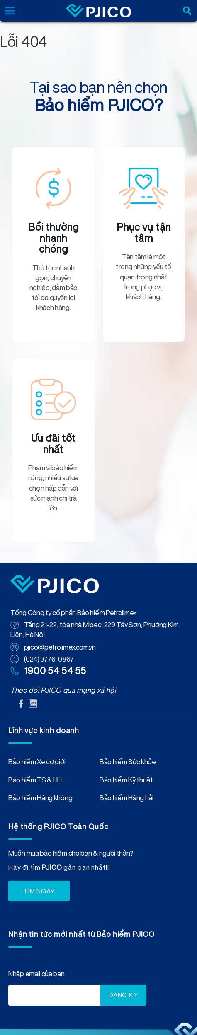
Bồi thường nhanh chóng (53, 238)
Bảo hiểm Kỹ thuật (126, 781)
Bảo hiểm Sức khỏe (128, 763)
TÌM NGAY (39, 891)
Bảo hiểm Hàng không (40, 799)
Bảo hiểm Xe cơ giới (36, 763)
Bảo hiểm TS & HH (35, 781)
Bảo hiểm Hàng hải (126, 799)
